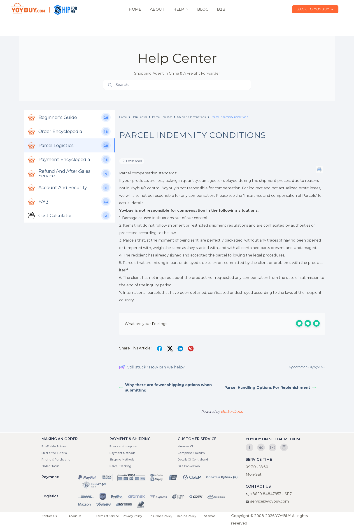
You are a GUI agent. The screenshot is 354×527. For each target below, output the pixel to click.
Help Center (139, 117)
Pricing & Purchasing (56, 459)
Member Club (187, 446)
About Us (75, 516)
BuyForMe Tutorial (54, 446)
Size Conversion (189, 466)
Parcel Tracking (120, 466)
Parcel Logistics (162, 117)
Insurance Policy (161, 516)
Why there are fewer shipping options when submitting (165, 387)
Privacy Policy (132, 516)
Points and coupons (123, 446)
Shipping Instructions (191, 117)
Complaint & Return (191, 453)
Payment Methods (122, 453)
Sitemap (209, 516)
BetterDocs (232, 411)
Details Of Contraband (193, 459)
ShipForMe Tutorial (55, 453)
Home (123, 117)
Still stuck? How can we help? (152, 367)
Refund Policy (186, 516)
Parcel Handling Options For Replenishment (270, 387)
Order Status (50, 466)
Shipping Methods (121, 459)
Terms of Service (107, 516)
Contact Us (49, 516)
